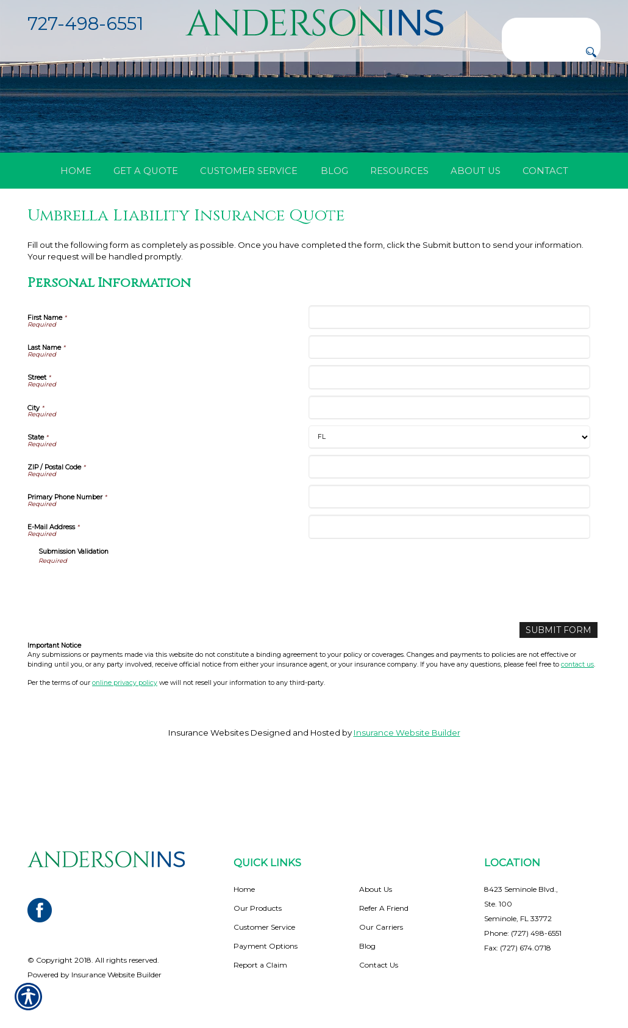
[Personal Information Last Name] (449, 396)
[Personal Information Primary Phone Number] (449, 545)
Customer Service (264, 927)
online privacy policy (124, 730)
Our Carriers (381, 927)
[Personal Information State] (449, 485)
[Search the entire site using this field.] (551, 27)
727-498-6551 (85, 23)
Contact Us (378, 964)
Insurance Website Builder (407, 781)
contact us (577, 712)
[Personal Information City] (449, 456)
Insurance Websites (208, 781)
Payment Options (266, 945)
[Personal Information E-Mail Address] (449, 575)
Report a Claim (260, 964)
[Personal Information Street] (449, 426)
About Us (375, 889)
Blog (367, 945)
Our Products (258, 908)
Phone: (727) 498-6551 (523, 933)
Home (244, 889)
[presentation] (131, 637)
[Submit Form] (562, 678)
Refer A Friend (384, 908)
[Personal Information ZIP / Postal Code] (449, 515)
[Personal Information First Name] (449, 365)
